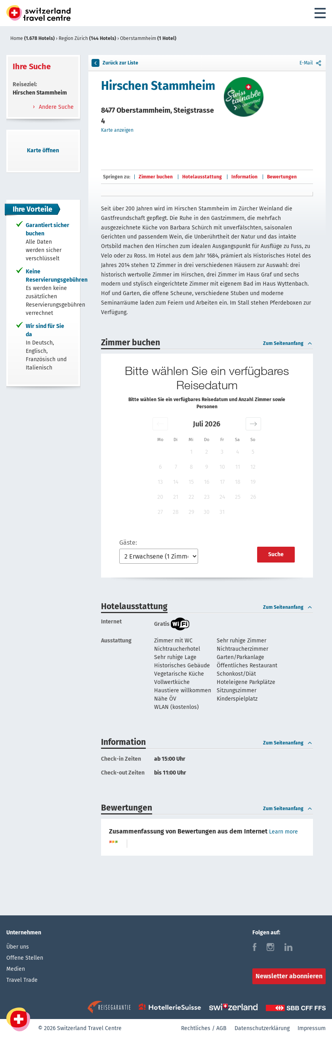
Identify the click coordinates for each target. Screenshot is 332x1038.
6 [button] (160, 467)
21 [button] (175, 497)
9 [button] (206, 467)
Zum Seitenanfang (288, 343)
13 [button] (160, 482)
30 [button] (207, 512)
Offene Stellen (24, 958)
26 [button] (253, 497)
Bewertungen (282, 176)
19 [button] (253, 482)
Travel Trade (22, 980)
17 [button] (222, 482)
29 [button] (191, 512)
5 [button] (253, 452)
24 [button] (222, 497)
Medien (15, 969)
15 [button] (191, 482)
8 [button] (191, 467)
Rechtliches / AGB (204, 1028)
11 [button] (237, 467)
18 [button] (237, 482)
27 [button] (160, 512)
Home (33, 38)
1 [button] (191, 452)
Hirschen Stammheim (158, 86)
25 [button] (237, 497)
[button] (160, 423)
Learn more (283, 831)
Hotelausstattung (202, 176)
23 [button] (207, 497)
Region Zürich (88, 38)
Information (244, 176)
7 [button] (176, 467)
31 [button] (222, 512)
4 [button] (237, 452)
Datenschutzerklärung (262, 1028)
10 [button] (222, 467)
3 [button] (222, 452)
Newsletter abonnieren (289, 976)
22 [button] (191, 497)
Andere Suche (55, 107)
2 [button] (206, 452)
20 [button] (160, 497)
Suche (276, 554)
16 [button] (206, 482)
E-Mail (311, 63)
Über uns (17, 946)
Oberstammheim (148, 38)
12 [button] (253, 467)
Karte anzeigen (117, 130)
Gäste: (128, 542)
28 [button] (176, 512)
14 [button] (175, 482)
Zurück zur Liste (115, 63)
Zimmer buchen (156, 176)
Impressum (312, 1028)
